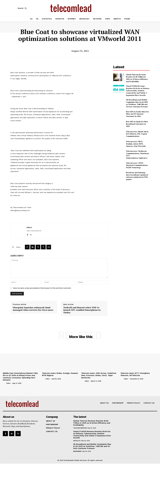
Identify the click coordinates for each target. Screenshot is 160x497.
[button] (22, 8)
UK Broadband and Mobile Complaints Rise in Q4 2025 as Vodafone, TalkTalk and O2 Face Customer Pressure (137, 103)
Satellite (77, 441)
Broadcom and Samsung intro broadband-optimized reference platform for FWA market (137, 175)
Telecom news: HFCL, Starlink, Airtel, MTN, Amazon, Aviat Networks (136, 143)
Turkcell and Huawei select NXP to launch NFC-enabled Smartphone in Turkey (82, 310)
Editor (29, 227)
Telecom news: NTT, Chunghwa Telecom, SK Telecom (135, 374)
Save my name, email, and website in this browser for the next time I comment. (42, 288)
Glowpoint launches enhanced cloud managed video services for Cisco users (33, 308)
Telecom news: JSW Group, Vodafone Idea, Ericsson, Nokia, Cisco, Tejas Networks (98, 375)
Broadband (77, 451)
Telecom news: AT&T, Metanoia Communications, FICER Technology (137, 165)
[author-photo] (4, 383)
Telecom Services (80, 428)
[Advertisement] (131, 198)
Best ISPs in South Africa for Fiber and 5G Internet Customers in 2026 (137, 114)
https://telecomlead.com (34, 231)
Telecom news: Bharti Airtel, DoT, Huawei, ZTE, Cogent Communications (137, 133)
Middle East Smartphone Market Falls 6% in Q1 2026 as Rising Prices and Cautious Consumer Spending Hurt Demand (20, 376)
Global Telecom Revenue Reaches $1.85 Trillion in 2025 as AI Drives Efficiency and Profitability (137, 78)
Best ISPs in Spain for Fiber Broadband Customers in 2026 (137, 123)
